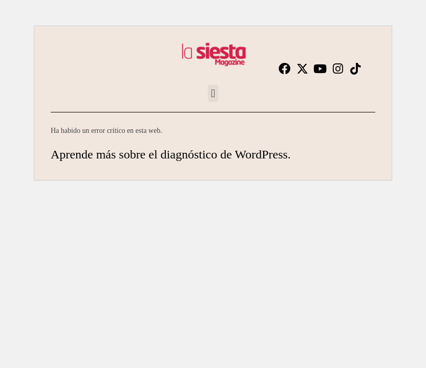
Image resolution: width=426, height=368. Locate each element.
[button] (213, 93)
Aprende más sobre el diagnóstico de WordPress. (171, 154)
